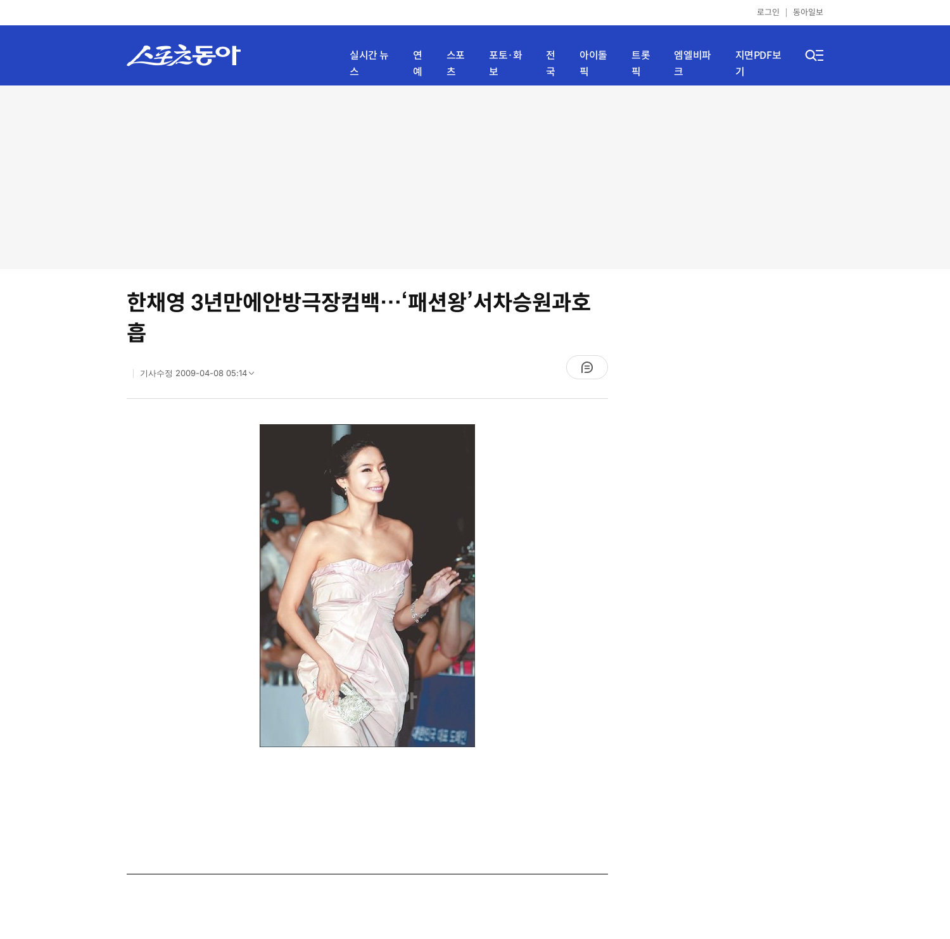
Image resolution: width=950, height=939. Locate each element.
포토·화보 (505, 64)
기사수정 (201, 376)
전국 (550, 64)
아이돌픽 (593, 64)
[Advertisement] (475, 177)
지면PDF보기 (758, 64)
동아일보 (808, 12)
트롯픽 (640, 64)
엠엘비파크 (692, 64)
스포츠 (455, 64)
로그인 (768, 12)
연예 (417, 64)
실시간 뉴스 (369, 64)
